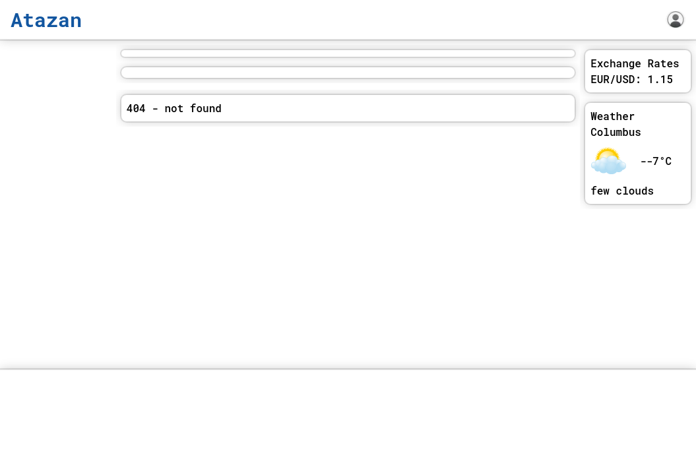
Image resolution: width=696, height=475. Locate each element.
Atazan (46, 19)
